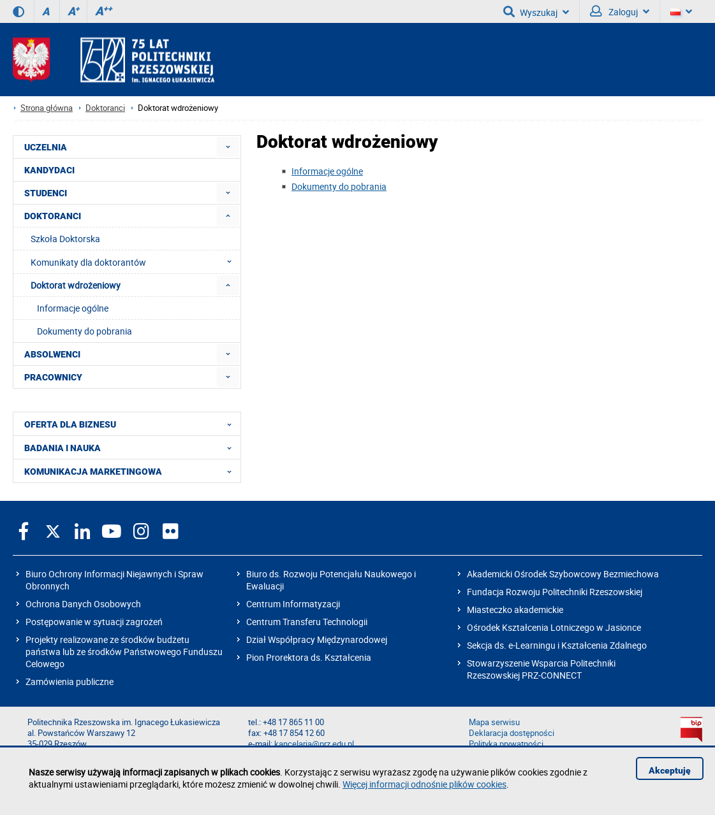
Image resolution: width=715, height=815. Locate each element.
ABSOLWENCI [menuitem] (52, 354)
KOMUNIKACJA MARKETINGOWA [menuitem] (131, 471)
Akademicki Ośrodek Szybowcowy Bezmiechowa (563, 574)
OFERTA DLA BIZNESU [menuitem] (131, 424)
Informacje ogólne (327, 171)
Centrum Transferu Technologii (306, 622)
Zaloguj (619, 11)
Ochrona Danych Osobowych (83, 604)
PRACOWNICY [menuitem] (53, 377)
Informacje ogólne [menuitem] (72, 308)
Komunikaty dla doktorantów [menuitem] (135, 262)
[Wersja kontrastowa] (18, 11)
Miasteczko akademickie (515, 609)
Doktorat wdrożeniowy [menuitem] (76, 285)
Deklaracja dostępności (511, 733)
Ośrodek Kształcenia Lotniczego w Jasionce (554, 627)
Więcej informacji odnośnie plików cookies (424, 784)
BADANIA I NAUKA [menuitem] (131, 447)
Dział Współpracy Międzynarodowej (316, 639)
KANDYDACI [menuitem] (49, 170)
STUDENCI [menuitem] (45, 193)
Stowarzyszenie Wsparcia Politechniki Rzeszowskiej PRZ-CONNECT (541, 669)
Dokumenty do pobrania (339, 186)
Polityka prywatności (506, 744)
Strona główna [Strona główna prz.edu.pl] (46, 108)
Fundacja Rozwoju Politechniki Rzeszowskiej (554, 592)
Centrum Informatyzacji (293, 604)
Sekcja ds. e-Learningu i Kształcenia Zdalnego (557, 645)
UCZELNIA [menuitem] (45, 147)
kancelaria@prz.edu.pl (314, 744)
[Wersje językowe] (681, 11)
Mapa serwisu (494, 722)
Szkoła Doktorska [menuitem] (65, 239)
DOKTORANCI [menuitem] (52, 216)
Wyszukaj (536, 11)
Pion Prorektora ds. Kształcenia (308, 657)
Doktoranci (105, 108)
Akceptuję (670, 770)
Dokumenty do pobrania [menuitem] (84, 331)
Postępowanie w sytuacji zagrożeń (94, 622)
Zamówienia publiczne (70, 681)
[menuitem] (228, 147)
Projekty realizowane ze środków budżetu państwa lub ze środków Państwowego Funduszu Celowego (124, 651)
